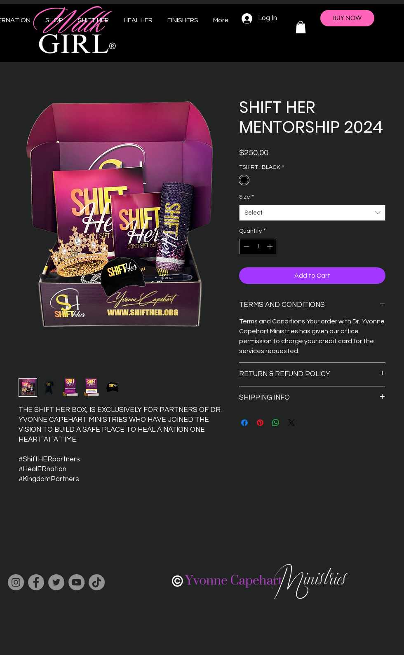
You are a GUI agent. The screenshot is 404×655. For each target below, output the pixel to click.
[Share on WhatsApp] (276, 423)
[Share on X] (291, 423)
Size (246, 197)
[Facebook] (36, 582)
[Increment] (270, 246)
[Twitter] (56, 582)
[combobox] (312, 213)
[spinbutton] (258, 246)
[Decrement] (245, 246)
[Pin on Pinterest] (260, 423)
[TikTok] (97, 582)
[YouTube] (76, 582)
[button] (301, 27)
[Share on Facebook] (244, 423)
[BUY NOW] (347, 18)
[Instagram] (16, 582)
